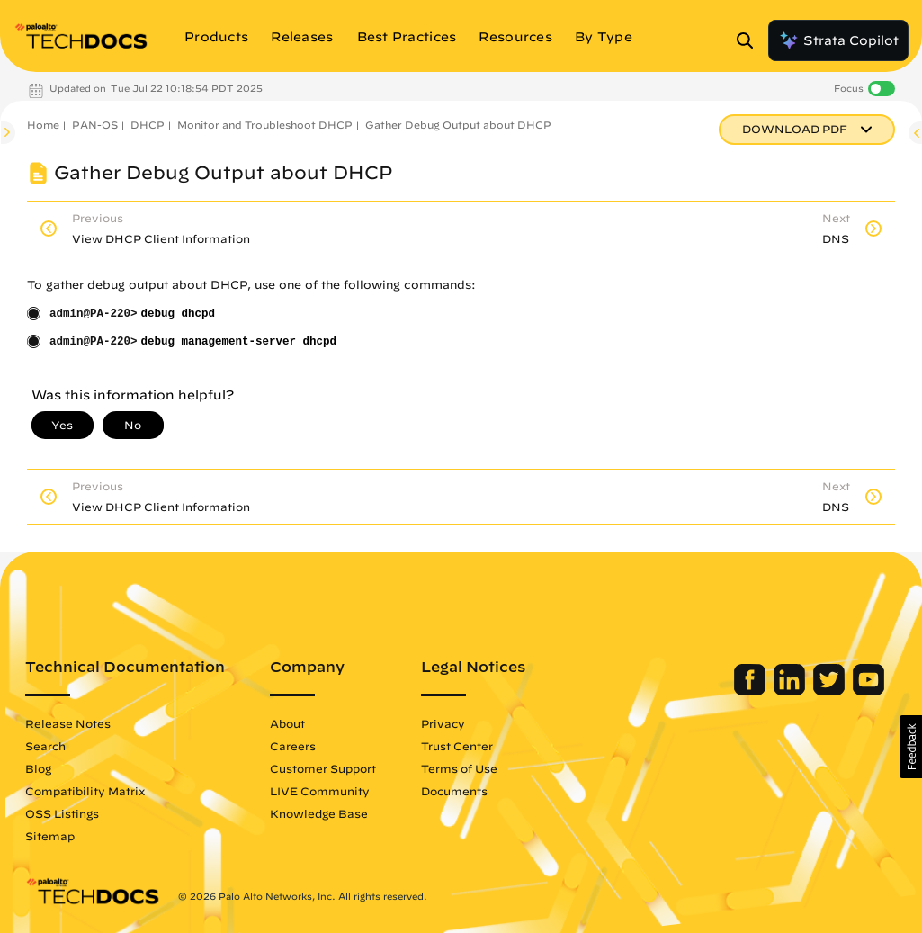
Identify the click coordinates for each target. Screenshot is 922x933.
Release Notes (68, 723)
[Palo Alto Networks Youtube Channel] (868, 691)
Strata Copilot (838, 40)
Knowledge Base (319, 813)
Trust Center (457, 746)
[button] (911, 746)
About (287, 723)
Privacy (443, 723)
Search (45, 746)
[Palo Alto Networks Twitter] (830, 691)
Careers (293, 746)
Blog (38, 768)
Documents (454, 791)
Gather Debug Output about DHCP (458, 124)
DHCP (147, 124)
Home (43, 124)
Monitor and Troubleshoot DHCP (265, 124)
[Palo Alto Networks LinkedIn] (791, 691)
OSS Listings (62, 813)
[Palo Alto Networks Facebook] (751, 691)
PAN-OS (95, 124)
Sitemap (50, 836)
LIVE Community (320, 791)
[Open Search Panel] (750, 40)
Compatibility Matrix (85, 791)
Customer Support (323, 768)
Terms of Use (459, 768)
